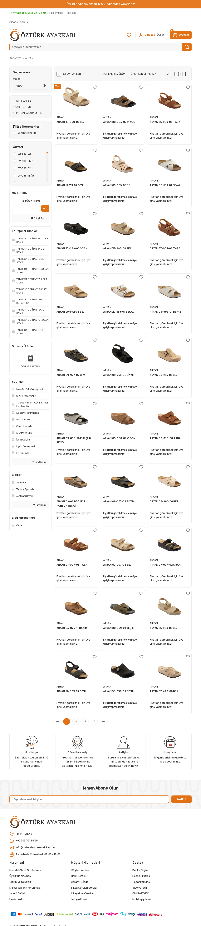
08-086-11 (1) (26, 175)
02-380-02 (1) (26, 153)
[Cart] (181, 35)
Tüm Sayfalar (39, 461)
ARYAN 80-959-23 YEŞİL (118, 628)
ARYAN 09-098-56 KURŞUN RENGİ (73, 440)
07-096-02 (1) (26, 168)
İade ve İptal (139, 887)
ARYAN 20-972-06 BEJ (70, 311)
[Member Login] (151, 35)
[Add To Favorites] (94, 87)
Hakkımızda (16, 899)
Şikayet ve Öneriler (82, 893)
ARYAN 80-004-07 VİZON (119, 122)
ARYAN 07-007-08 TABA (71, 564)
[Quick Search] (26, 208)
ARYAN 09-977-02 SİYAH (71, 375)
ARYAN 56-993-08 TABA (165, 122)
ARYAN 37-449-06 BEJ (164, 691)
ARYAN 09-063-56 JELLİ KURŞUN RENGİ (71, 503)
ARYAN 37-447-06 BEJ (117, 248)
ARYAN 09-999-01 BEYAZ (165, 311)
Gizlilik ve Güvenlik (20, 882)
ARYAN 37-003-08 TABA (165, 248)
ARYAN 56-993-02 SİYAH (71, 691)
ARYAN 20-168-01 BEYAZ (118, 311)
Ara (45, 208)
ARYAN (29, 58)
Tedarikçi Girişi (141, 882)
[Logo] (42, 35)
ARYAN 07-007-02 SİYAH (165, 564)
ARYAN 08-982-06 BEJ (164, 501)
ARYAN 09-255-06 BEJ (164, 375)
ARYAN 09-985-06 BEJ (117, 185)
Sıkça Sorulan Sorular (84, 887)
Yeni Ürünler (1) (27, 133)
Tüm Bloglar (40, 504)
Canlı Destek (78, 876)
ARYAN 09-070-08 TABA (165, 438)
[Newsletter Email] (89, 799)
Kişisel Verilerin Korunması (25, 887)
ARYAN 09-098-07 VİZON (119, 438)
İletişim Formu (79, 899)
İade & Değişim (18, 893)
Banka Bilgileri (140, 870)
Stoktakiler (72, 74)
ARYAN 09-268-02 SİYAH (118, 375)
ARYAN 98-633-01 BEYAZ (165, 185)
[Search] (100, 47)
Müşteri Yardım (80, 870)
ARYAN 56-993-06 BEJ (164, 628)
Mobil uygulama (141, 899)
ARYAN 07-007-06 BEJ (117, 564)
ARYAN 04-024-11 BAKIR (71, 628)
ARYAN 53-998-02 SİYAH (118, 691)
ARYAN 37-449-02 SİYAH (71, 248)
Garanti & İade (79, 882)
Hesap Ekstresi (141, 876)
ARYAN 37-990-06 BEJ (70, 122)
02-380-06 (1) (26, 161)
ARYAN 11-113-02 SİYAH (70, 185)
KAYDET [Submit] (181, 799)
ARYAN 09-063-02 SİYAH (118, 501)
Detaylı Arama (39, 218)
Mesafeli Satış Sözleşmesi (25, 870)
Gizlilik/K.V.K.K (140, 893)
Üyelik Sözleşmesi (20, 876)
